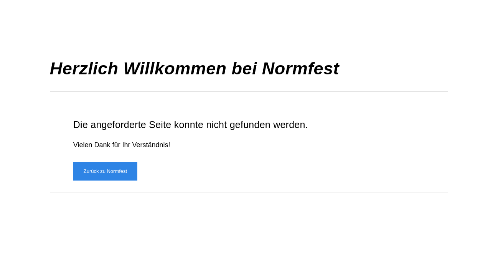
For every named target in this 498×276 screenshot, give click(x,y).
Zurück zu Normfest (105, 171)
